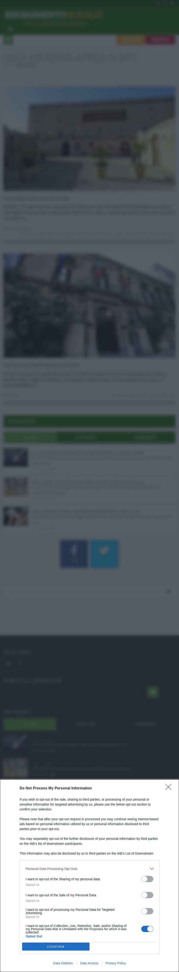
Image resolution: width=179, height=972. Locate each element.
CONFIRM (56, 946)
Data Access (89, 963)
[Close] (169, 788)
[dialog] (89, 875)
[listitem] (89, 868)
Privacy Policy (116, 963)
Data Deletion (63, 963)
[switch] (147, 879)
